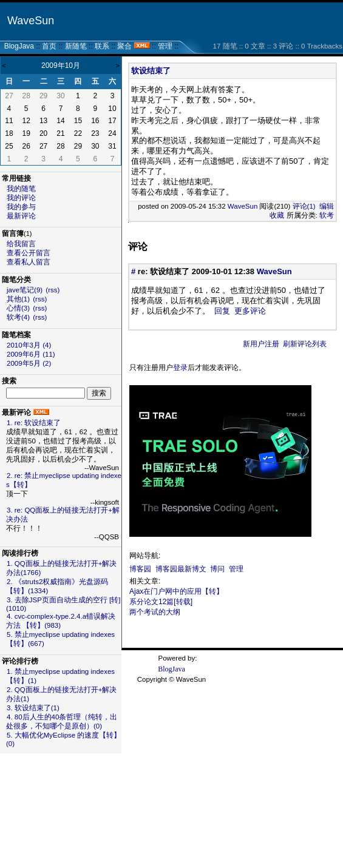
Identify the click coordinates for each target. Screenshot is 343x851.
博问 (217, 569)
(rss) (52, 290)
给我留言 (21, 243)
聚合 (124, 46)
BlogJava (19, 46)
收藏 (277, 215)
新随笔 (76, 46)
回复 (222, 310)
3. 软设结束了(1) (33, 707)
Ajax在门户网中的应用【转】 (176, 591)
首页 (49, 46)
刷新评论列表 (305, 344)
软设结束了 (151, 70)
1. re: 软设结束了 (34, 422)
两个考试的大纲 (154, 612)
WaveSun (30, 21)
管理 (165, 46)
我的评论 (21, 197)
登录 (180, 367)
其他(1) (18, 299)
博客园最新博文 (180, 569)
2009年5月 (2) (29, 363)
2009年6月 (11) (31, 354)
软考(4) (18, 317)
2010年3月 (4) (29, 345)
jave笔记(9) (24, 290)
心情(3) (18, 308)
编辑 (326, 206)
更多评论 (250, 310)
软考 (326, 215)
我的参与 (21, 206)
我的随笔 (21, 188)
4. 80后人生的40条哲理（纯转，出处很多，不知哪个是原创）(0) (61, 721)
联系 (102, 46)
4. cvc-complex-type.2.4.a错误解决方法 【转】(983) (60, 621)
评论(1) (304, 206)
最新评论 (21, 216)
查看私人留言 (28, 262)
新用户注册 (261, 344)
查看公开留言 (28, 253)
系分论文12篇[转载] (160, 601)
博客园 (140, 569)
